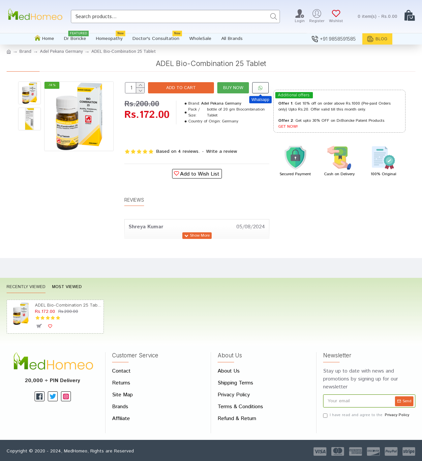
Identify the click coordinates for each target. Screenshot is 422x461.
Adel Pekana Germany (61, 52)
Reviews (134, 199)
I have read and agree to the (366, 415)
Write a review (221, 151)
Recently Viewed (26, 287)
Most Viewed (67, 287)
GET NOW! (288, 126)
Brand (25, 52)
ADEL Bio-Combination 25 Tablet (68, 305)
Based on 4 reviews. (178, 151)
